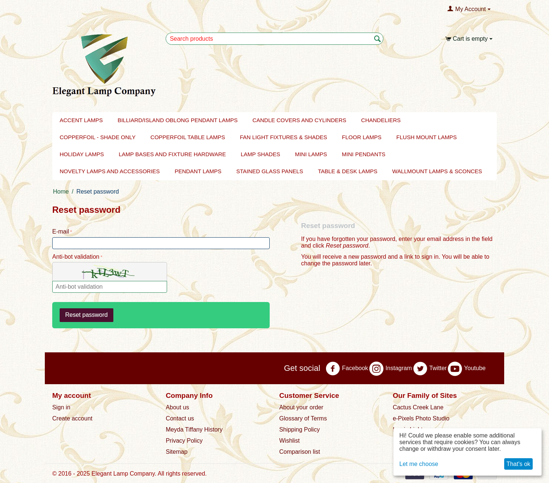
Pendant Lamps (197, 171)
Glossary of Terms (303, 418)
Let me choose (418, 464)
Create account (72, 418)
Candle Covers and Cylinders (299, 120)
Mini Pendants (364, 154)
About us (177, 407)
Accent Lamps (81, 120)
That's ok (518, 464)
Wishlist (289, 440)
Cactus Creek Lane (418, 407)
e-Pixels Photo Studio (421, 418)
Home (61, 191)
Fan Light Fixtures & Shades (283, 137)
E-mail (60, 231)
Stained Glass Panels (269, 171)
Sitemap (176, 452)
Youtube (467, 369)
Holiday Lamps (82, 154)
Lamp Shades (260, 154)
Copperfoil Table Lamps (187, 137)
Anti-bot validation (75, 257)
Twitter (430, 369)
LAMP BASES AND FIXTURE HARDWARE (172, 154)
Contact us (180, 418)
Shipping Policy (299, 429)
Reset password (86, 315)
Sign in (61, 407)
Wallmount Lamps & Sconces (437, 171)
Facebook (347, 369)
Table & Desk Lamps (347, 171)
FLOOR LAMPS (362, 137)
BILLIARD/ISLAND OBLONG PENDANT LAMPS (177, 120)
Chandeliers (381, 120)
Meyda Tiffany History (194, 429)
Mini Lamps (311, 154)
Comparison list (299, 452)
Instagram (390, 369)
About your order (301, 407)
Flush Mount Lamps (426, 137)
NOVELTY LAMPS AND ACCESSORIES (110, 171)
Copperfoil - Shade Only (98, 137)
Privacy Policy (184, 440)
